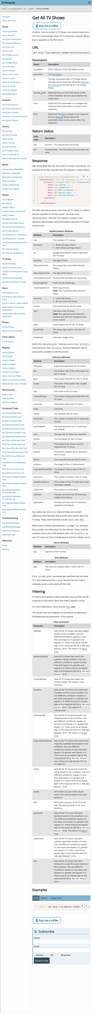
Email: (37, 944)
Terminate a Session (10, 112)
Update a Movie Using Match (13, 211)
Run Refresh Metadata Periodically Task (11, 491)
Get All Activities (8, 66)
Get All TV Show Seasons (12, 267)
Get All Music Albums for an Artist (13, 298)
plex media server (14, 9)
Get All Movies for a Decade (13, 238)
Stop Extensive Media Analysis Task (14, 484)
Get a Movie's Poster (10, 249)
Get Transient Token (10, 74)
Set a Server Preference (11, 43)
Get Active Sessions (10, 105)
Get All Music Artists (10, 293)
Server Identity (8, 35)
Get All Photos (8, 327)
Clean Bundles (8, 398)
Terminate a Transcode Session (15, 116)
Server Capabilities (9, 31)
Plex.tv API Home (9, 21)
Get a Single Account (10, 55)
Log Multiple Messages (11, 527)
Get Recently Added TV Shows (14, 282)
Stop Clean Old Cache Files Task (15, 452)
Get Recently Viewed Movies (13, 227)
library (31, 9)
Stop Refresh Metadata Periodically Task (11, 497)
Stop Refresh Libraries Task (13, 473)
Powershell (56, 896)
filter (64, 114)
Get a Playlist (7, 356)
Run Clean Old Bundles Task (13, 440)
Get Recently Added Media (12, 169)
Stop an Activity (8, 70)
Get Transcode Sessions (12, 108)
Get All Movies (8, 199)
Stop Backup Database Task (13, 429)
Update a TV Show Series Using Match (14, 272)
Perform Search (8, 78)
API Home (6, 17)
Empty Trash (7, 394)
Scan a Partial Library (10, 154)
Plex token (56, 74)
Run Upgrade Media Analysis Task (13, 504)
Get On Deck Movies (10, 231)
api (25, 9)
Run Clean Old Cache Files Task (14, 448)
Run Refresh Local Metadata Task (13, 457)
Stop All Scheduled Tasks (12, 421)
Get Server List (8, 47)
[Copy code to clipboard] (84, 176)
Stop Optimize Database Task (14, 436)
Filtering (59, 117)
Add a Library (7, 139)
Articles (39, 953)
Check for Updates (9, 90)
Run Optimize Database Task (13, 432)
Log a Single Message (10, 523)
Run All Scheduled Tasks (12, 417)
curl (36, 896)
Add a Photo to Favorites (12, 331)
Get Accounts (7, 51)
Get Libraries (7, 131)
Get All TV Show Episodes (12, 278)
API (52, 953)
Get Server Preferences (11, 39)
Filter (68, 606)
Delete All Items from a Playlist (14, 384)
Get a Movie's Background (12, 253)
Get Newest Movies (10, 219)
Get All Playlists (8, 352)
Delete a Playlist (8, 368)
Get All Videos (7, 341)
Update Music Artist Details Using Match (13, 308)
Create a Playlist (8, 360)
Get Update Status (9, 94)
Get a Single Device (10, 63)
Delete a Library (8, 143)
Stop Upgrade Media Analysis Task (14, 510)
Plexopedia (9, 2)
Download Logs (8, 534)
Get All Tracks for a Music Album (15, 303)
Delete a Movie (8, 215)
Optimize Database (10, 402)
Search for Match (9, 181)
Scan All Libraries (9, 147)
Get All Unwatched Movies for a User (14, 243)
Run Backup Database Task (13, 425)
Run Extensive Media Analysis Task (14, 478)
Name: (37, 936)
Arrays (4, 545)
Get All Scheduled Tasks (11, 413)
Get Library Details (9, 135)
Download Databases (10, 531)
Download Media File (10, 185)
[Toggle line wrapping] (88, 176)
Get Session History (10, 120)
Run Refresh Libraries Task (13, 469)
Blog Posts (66, 953)
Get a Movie (7, 203)
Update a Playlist (9, 364)
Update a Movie (8, 207)
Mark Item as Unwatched (12, 177)
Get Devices (7, 59)
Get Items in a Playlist (10, 372)
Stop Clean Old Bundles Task (13, 444)
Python (44, 896)
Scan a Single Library (10, 150)
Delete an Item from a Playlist (14, 380)
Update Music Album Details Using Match (13, 314)
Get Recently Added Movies (13, 223)
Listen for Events (9, 86)
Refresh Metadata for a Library (14, 158)
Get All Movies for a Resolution (14, 235)
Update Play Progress (11, 189)
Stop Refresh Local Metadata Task (13, 463)
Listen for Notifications (11, 82)
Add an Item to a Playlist (12, 376)
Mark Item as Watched (11, 173)
